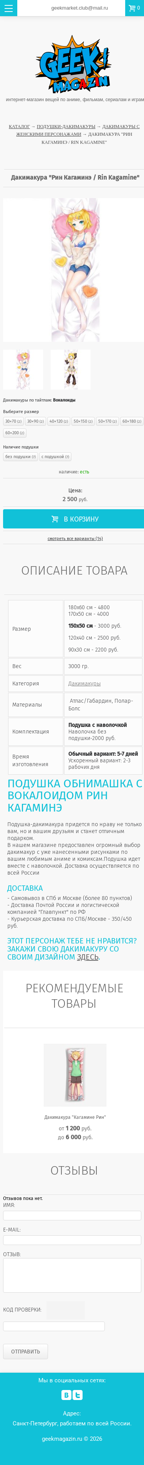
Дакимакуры (84, 683)
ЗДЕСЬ (87, 957)
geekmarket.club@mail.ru (79, 8)
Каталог (19, 126)
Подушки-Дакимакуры (66, 126)
